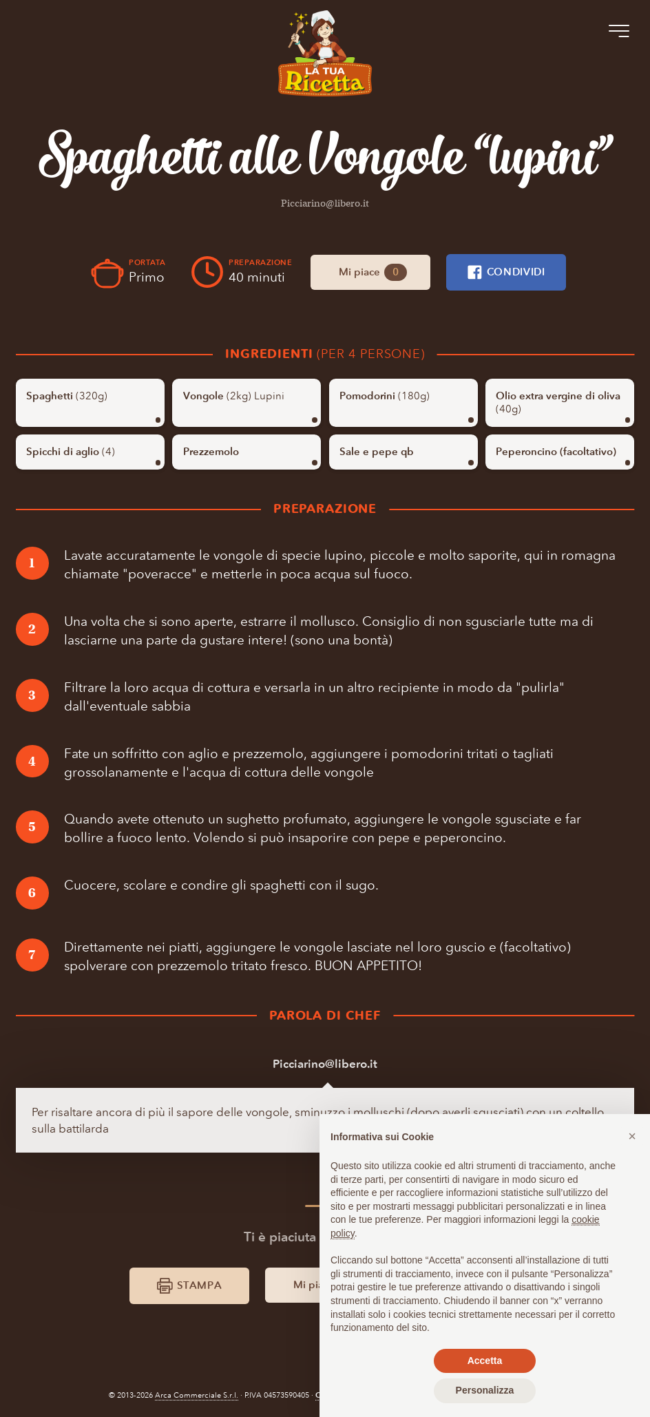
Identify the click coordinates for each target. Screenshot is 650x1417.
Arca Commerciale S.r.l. (196, 1396)
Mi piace (372, 272)
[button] (632, 1136)
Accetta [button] (485, 1360)
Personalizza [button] (485, 1390)
